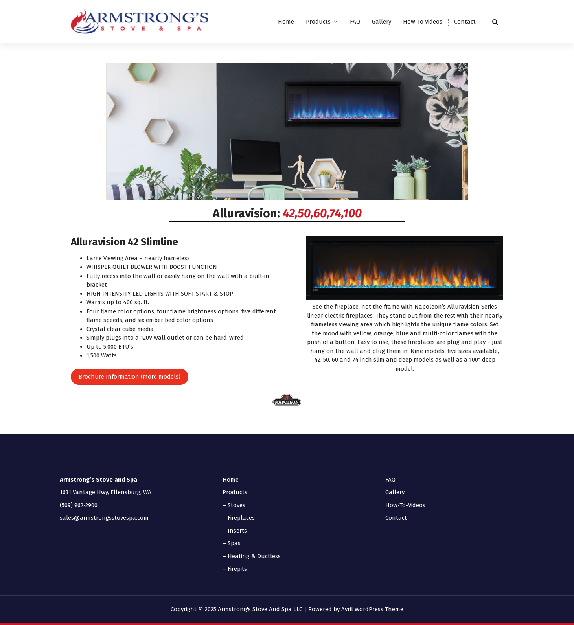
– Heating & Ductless (252, 556)
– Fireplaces (239, 517)
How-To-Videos (405, 505)
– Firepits (235, 568)
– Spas (232, 543)
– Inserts (235, 530)
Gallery (381, 21)
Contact (465, 21)
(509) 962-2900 (79, 505)
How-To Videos (422, 21)
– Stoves (234, 505)
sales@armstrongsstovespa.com (104, 517)
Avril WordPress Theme (372, 609)
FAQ (355, 21)
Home (286, 21)
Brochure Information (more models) (129, 376)
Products (318, 21)
